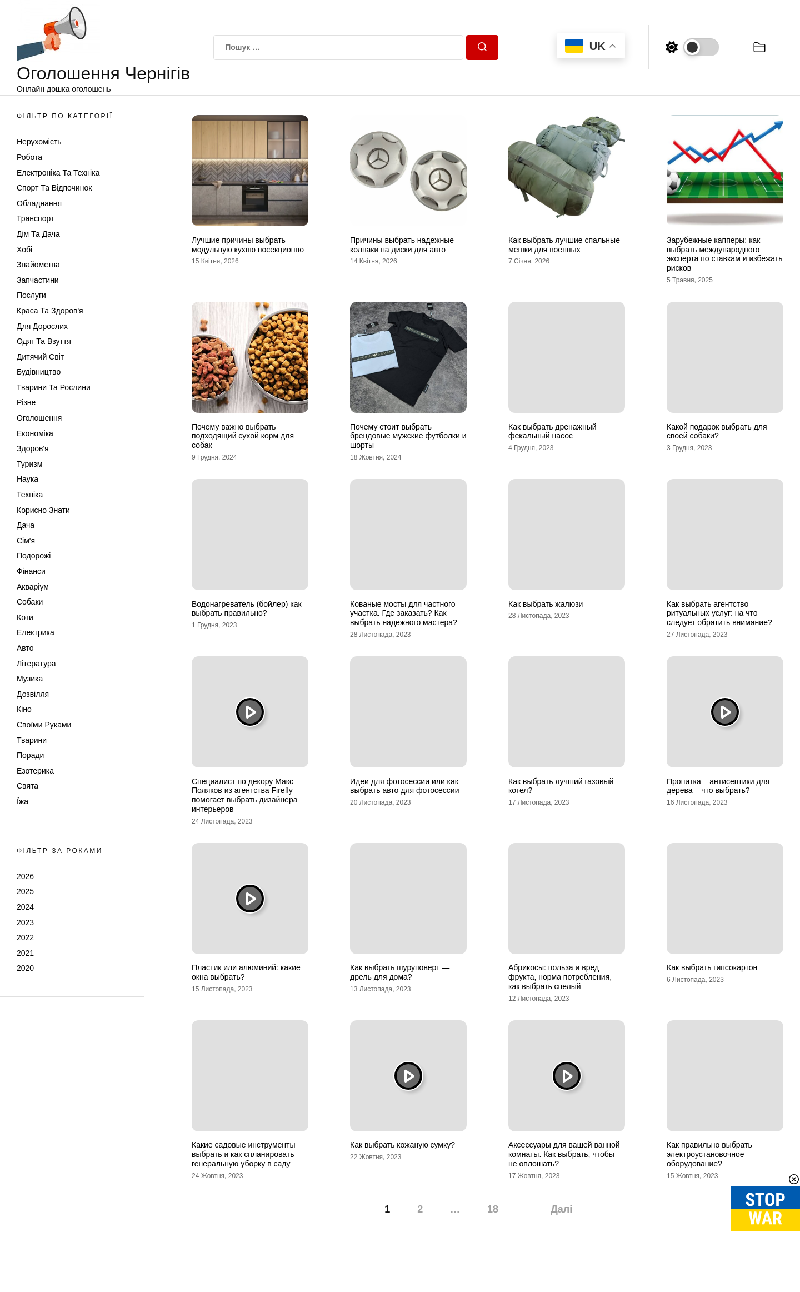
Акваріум (33, 586)
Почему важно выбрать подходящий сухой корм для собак (243, 436)
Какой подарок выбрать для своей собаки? (717, 431)
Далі (561, 1209)
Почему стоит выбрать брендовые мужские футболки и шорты (408, 436)
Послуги (31, 295)
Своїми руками (44, 724)
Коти (25, 617)
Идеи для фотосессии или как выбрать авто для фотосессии (404, 786)
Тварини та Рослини (54, 387)
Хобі (24, 249)
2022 (25, 937)
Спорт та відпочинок (54, 187)
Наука (27, 479)
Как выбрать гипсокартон (712, 967)
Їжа (22, 801)
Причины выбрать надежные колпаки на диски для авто (402, 245)
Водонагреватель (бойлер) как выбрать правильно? (247, 609)
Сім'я (26, 540)
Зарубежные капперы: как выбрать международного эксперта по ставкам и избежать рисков (725, 254)
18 (492, 1209)
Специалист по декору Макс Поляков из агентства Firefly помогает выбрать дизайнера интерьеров (244, 795)
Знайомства (38, 264)
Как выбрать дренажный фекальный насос (552, 431)
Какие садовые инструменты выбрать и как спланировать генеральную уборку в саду (244, 1154)
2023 (25, 922)
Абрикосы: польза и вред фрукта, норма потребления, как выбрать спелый (560, 977)
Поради (30, 755)
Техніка (30, 494)
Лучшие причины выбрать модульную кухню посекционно (248, 245)
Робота (29, 157)
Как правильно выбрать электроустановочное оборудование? (709, 1154)
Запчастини (38, 280)
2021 (25, 953)
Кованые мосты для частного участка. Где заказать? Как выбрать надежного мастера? (403, 613)
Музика (30, 678)
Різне (26, 402)
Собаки (30, 601)
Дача (25, 525)
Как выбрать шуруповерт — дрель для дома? (399, 972)
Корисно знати (43, 510)
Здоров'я (33, 448)
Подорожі (34, 555)
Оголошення (39, 417)
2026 (25, 876)
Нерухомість (39, 141)
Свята (27, 785)
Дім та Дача (38, 234)
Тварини (32, 740)
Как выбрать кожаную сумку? (402, 1144)
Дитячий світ (40, 356)
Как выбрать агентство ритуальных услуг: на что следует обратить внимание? (719, 613)
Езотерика (35, 770)
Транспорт (35, 218)
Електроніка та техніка (58, 172)
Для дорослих (42, 326)
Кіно (24, 709)
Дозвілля (33, 694)
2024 (25, 906)
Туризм (29, 464)
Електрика (35, 632)
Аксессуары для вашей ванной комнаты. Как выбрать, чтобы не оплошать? (564, 1154)
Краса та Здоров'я (50, 310)
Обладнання (39, 203)
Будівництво (39, 371)
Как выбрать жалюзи (545, 604)
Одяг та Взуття (44, 341)
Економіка (35, 433)
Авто (25, 647)
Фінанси (31, 571)
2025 (25, 891)
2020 (25, 968)
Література (36, 663)
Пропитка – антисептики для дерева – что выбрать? (718, 786)
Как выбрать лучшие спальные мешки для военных (564, 245)
